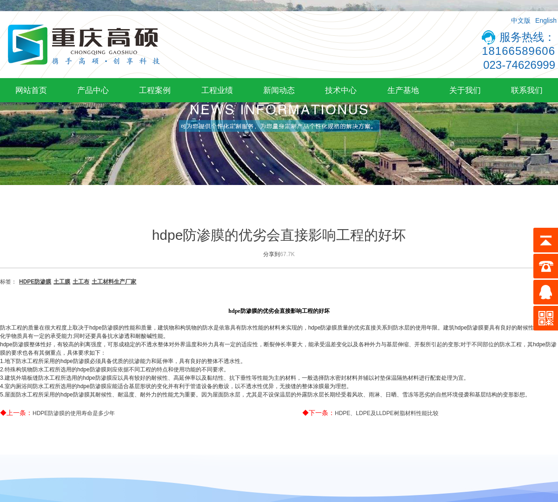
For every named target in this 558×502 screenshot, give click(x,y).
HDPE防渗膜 (35, 281)
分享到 (271, 254)
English (546, 20)
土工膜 (61, 281)
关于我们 (465, 90)
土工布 (81, 281)
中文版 (521, 20)
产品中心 (93, 90)
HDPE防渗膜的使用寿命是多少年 (74, 413)
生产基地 (403, 90)
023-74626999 (519, 65)
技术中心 (341, 90)
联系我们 (527, 90)
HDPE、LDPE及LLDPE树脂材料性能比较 (386, 413)
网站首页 (31, 90)
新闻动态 (279, 90)
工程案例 (155, 90)
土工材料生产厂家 (114, 281)
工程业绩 (217, 90)
